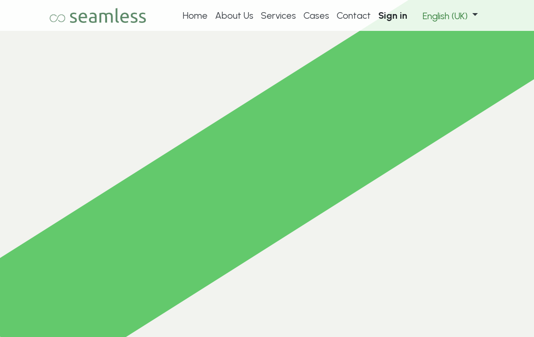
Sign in (392, 15)
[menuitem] (195, 15)
